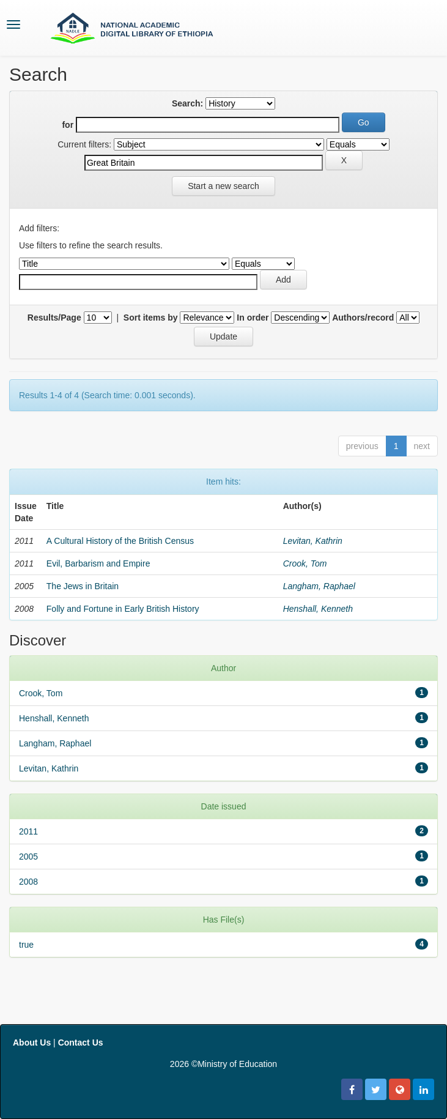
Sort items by (151, 317)
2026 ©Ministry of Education (223, 1064)
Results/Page (54, 317)
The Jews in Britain (82, 586)
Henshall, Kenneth (318, 609)
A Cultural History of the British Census (120, 541)
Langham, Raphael (319, 586)
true (26, 945)
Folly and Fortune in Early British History (122, 609)
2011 (28, 831)
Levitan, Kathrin (312, 541)
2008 (28, 882)
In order (252, 317)
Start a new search (223, 186)
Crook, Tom (305, 563)
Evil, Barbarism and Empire (98, 563)
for (67, 125)
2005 (28, 856)
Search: (187, 103)
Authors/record (363, 317)
